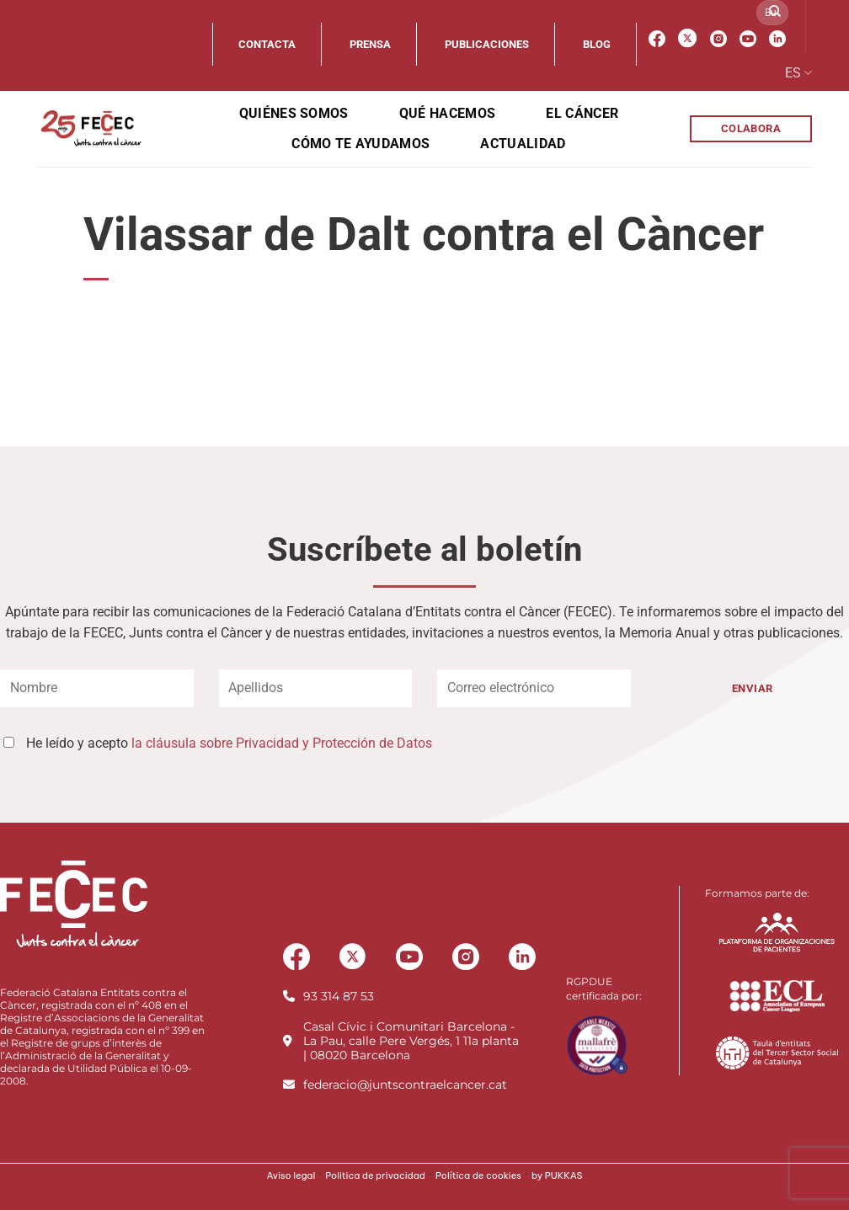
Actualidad (522, 144)
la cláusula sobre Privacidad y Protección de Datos (281, 743)
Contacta (267, 44)
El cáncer (582, 113)
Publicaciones (487, 44)
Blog (597, 44)
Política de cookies (478, 1175)
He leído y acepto (229, 743)
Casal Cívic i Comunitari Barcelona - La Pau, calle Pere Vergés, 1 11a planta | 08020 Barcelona (411, 1041)
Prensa (370, 44)
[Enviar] (775, 12)
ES (798, 73)
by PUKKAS (557, 1175)
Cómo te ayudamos (360, 144)
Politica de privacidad (375, 1175)
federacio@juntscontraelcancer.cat (405, 1084)
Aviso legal (290, 1175)
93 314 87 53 (338, 996)
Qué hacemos (447, 113)
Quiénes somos (294, 113)
